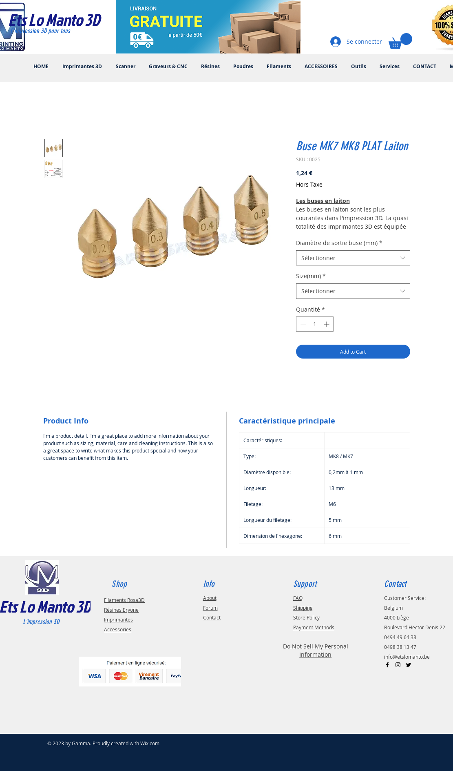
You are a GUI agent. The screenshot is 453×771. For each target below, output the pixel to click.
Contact (212, 617)
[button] (400, 41)
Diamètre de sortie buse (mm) (339, 243)
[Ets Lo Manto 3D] (62, 19)
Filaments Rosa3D (124, 600)
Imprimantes (118, 619)
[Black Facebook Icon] (387, 665)
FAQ (298, 598)
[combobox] (353, 258)
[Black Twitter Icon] (408, 665)
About (210, 598)
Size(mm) (311, 276)
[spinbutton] (314, 324)
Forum (210, 607)
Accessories (117, 629)
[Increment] (327, 324)
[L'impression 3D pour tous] (49, 31)
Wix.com (149, 743)
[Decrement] (302, 324)
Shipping (303, 607)
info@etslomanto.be (407, 656)
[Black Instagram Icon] (398, 665)
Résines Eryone (121, 609)
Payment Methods (313, 627)
